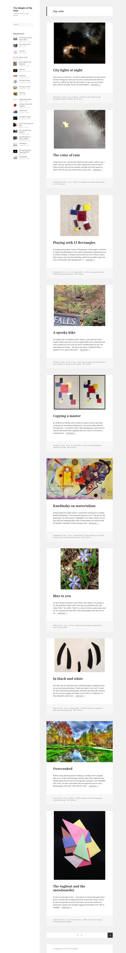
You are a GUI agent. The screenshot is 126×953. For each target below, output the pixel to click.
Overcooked (62, 768)
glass (96, 272)
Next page (110, 935)
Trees (76, 182)
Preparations (23, 157)
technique (63, 800)
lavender (94, 625)
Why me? (22, 69)
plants (99, 625)
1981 (77, 625)
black (89, 708)
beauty (85, 182)
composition (99, 708)
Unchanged (22, 143)
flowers (103, 362)
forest (55, 364)
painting (67, 274)
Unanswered (23, 110)
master (62, 274)
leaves (93, 182)
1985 (85, 920)
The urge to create (25, 87)
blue (81, 625)
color (85, 97)
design (95, 445)
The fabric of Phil (24, 80)
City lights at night (25, 117)
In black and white (68, 678)
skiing (55, 922)
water (74, 364)
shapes (100, 920)
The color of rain (66, 155)
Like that (22, 51)
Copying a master (67, 416)
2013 (80, 362)
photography (57, 99)
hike (65, 364)
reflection (64, 99)
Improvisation (78, 272)
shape (64, 447)
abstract (91, 535)
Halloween (60, 364)
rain (54, 184)
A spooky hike (64, 332)
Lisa (70, 97)
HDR (92, 798)
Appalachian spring (25, 99)
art (81, 182)
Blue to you (62, 596)
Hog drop (22, 93)
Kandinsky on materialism (74, 506)
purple (55, 627)
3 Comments (87, 537)
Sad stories (22, 76)
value (72, 274)
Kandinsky (56, 274)
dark (89, 97)
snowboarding (61, 922)
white (70, 710)
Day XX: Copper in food (20, 57)
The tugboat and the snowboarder (69, 888)
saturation (56, 800)
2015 (86, 272)
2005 (78, 798)
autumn (84, 362)
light (99, 97)
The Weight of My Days (22, 9)
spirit (78, 537)
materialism (67, 537)
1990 (82, 97)
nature (97, 182)
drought (98, 362)
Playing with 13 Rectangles (74, 242)
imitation (101, 272)
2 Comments (72, 447)
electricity (94, 97)
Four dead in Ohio (24, 44)
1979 (83, 708)
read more (96, 85)
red (61, 447)
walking (70, 99)
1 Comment (78, 99)
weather (78, 364)
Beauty (76, 97)
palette (102, 182)
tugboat (69, 922)
